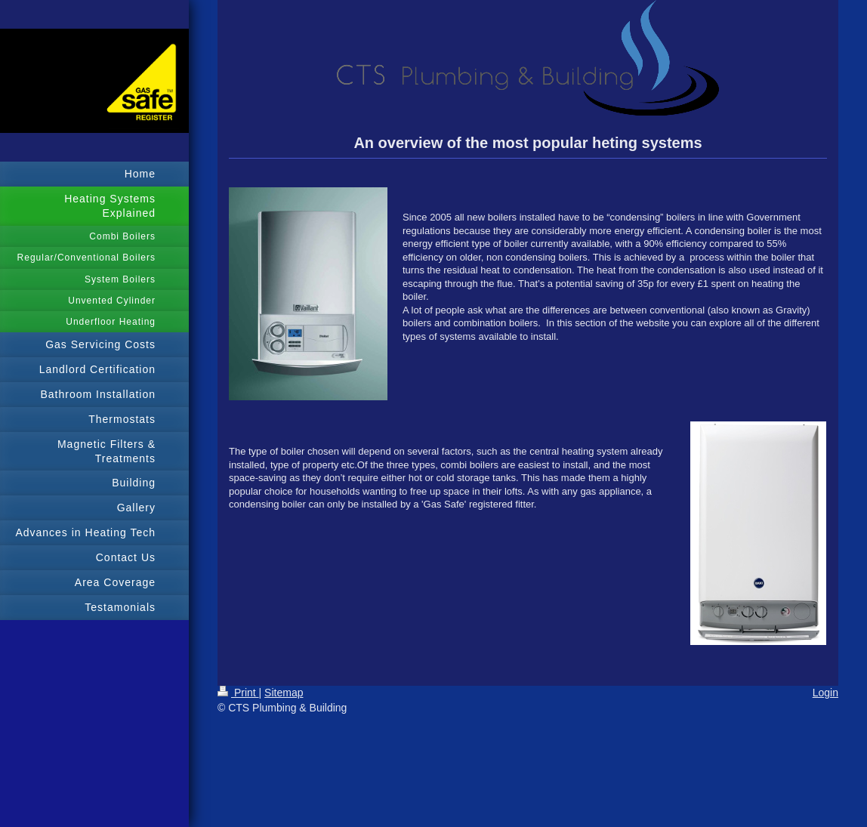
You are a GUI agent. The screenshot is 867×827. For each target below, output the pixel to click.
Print (238, 693)
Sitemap (283, 693)
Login (825, 693)
